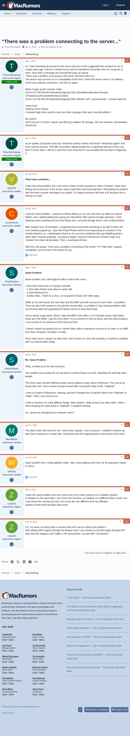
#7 (127, 425)
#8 (127, 457)
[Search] (121, 13)
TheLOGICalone (13, 47)
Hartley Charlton (9, 667)
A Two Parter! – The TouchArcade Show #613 (89, 597)
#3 (127, 173)
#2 (127, 138)
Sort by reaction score (51, 47)
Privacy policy (8, 706)
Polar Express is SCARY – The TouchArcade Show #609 (94, 637)
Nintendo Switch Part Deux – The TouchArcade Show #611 (95, 619)
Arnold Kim (7, 634)
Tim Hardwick (38, 656)
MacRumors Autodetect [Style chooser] (96, 709)
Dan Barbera (7, 678)
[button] (4, 5)
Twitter (11, 640)
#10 (126, 521)
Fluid (4, 713)
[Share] (121, 61)
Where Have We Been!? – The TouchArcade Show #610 (94, 628)
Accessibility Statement (28, 706)
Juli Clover (7, 645)
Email (4, 640)
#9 (127, 489)
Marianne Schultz (40, 667)
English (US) (119, 709)
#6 (127, 354)
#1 (127, 60)
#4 (127, 208)
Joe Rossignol (38, 645)
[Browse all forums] (115, 13)
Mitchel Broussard (10, 656)
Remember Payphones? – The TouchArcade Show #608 (94, 646)
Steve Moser (7, 689)
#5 (127, 267)
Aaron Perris (38, 689)
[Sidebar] (126, 13)
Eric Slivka (37, 634)
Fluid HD (10, 713)
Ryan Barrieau (38, 678)
